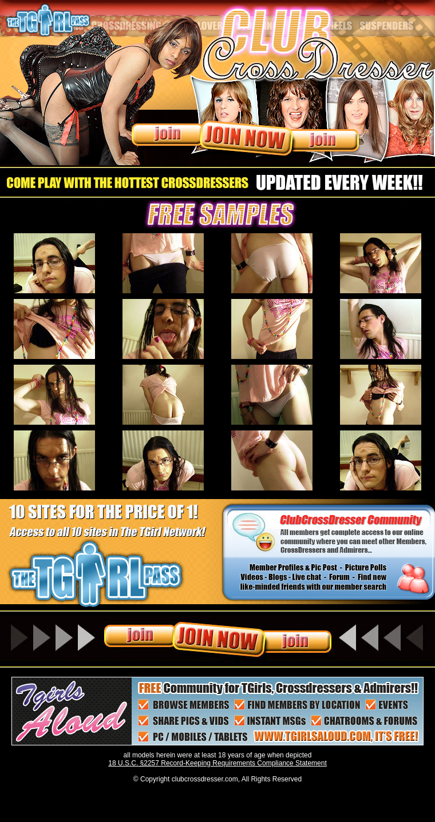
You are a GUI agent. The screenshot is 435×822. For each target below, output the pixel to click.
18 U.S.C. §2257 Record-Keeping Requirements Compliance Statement (217, 763)
